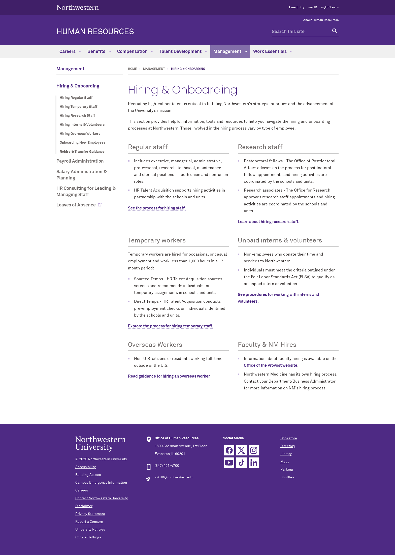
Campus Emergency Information (101, 482)
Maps (284, 462)
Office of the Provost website (270, 365)
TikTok (241, 462)
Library (286, 454)
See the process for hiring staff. (157, 208)
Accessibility (85, 467)
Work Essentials (272, 51)
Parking (286, 469)
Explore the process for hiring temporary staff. (170, 326)
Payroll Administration (80, 161)
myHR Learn (330, 7)
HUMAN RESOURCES (95, 32)
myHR (312, 7)
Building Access (88, 475)
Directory (287, 446)
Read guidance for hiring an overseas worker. (169, 376)
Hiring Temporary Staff (78, 107)
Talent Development (183, 51)
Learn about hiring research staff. (268, 222)
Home (132, 69)
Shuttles (287, 477)
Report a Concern (89, 521)
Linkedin (254, 462)
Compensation (135, 51)
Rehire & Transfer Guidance (82, 151)
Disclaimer (83, 506)
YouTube (229, 462)
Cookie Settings (88, 537)
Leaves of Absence (76, 205)
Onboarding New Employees (82, 142)
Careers (70, 51)
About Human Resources (321, 20)
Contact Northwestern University (101, 498)
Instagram (254, 450)
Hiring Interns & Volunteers (82, 125)
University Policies (90, 529)
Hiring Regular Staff (76, 98)
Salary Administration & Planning (81, 175)
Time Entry (296, 7)
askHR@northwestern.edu (173, 477)
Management (230, 51)
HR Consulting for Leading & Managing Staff (86, 191)
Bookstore (288, 438)
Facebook (229, 450)
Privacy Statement (90, 514)
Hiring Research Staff (77, 115)
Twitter (241, 450)
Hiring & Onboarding (77, 86)
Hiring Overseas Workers (80, 134)
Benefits (99, 51)
